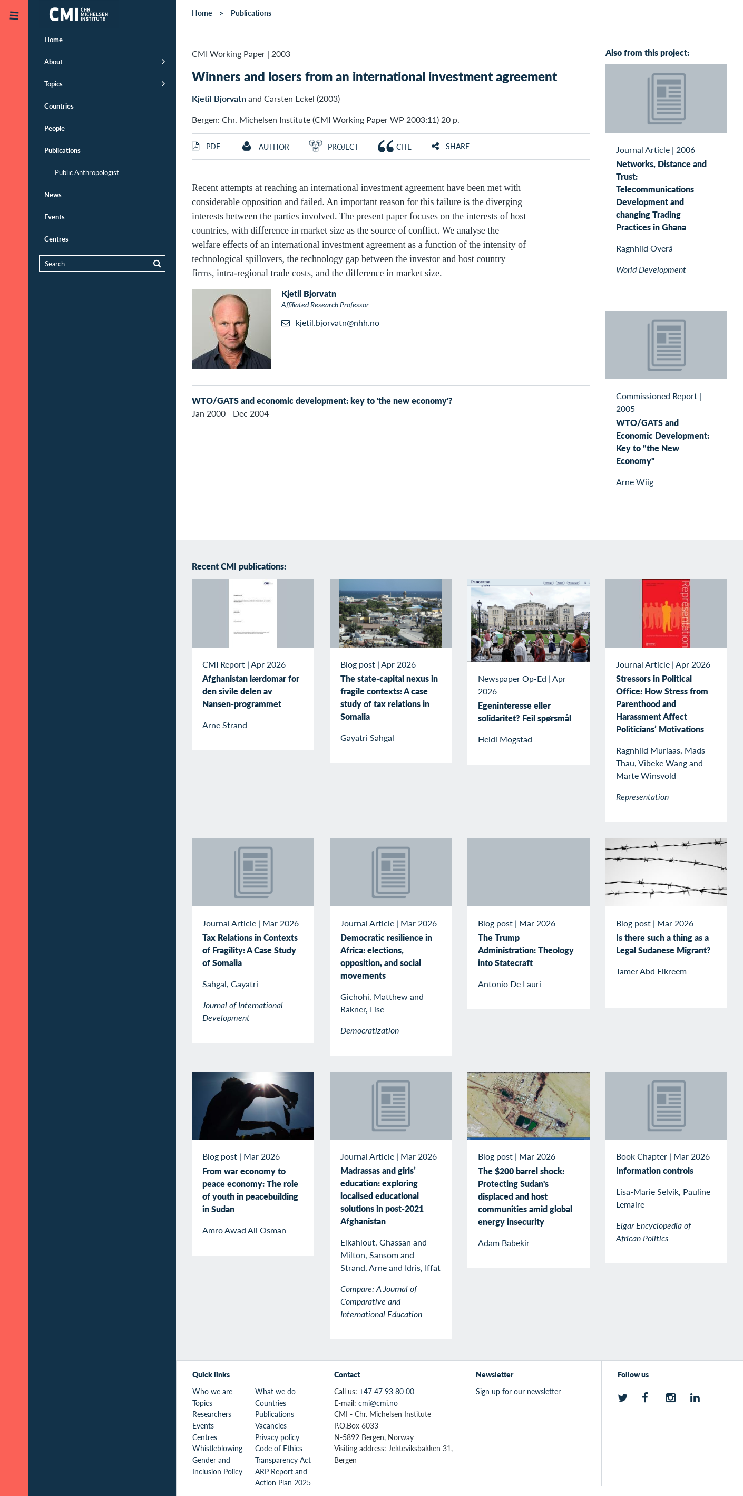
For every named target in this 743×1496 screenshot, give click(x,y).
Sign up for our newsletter (518, 1391)
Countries (59, 106)
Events (54, 216)
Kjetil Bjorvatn (219, 98)
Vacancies (271, 1425)
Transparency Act (283, 1459)
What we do (275, 1391)
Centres (56, 239)
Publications (62, 150)
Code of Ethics (278, 1448)
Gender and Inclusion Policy (217, 1465)
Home (53, 39)
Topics (53, 84)
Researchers (211, 1413)
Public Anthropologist (87, 172)
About (53, 61)
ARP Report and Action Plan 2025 (283, 1477)
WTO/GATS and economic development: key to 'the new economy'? (322, 400)
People (54, 128)
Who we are (212, 1391)
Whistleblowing (217, 1448)
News (53, 194)
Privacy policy (277, 1437)
